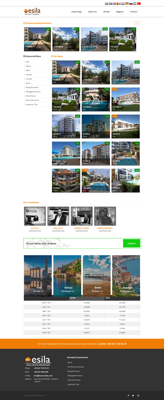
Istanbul (28, 79)
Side (26, 61)
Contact (133, 11)
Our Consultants (31, 202)
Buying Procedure (31, 87)
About (70, 362)
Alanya (27, 66)
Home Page (76, 11)
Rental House (30, 96)
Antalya (28, 74)
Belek (27, 70)
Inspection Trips (31, 104)
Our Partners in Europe (76, 367)
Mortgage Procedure (32, 91)
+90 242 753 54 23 (93, 3)
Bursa (27, 83)
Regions (120, 11)
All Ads (106, 11)
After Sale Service (31, 100)
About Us (92, 11)
